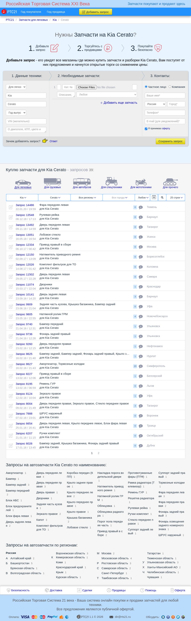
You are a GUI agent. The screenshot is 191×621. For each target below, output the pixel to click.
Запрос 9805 (24, 314)
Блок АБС (12, 500)
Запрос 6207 (24, 433)
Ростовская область (115, 563)
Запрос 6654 (24, 423)
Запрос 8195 (24, 383)
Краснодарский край (69, 567)
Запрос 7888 (24, 413)
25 (176, 197)
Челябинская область (161, 572)
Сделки (87, 590)
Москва (106, 553)
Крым (59, 572)
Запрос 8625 (24, 353)
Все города (119, 197)
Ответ (53, 141)
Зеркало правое (47, 513)
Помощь (150, 590)
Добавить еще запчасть (118, 102)
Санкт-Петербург (113, 573)
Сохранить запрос (170, 141)
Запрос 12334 (25, 244)
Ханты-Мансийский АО (162, 567)
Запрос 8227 (24, 373)
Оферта (180, 590)
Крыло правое (76, 511)
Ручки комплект (138, 513)
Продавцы (119, 590)
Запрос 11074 (25, 284)
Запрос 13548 (25, 215)
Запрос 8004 (24, 403)
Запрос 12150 (25, 254)
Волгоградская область (25, 573)
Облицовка (105, 505)
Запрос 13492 (25, 224)
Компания (177, 86)
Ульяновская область (161, 562)
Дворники (42, 498)
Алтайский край (20, 558)
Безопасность (20, 590)
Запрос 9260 (24, 344)
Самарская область (115, 568)
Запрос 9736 (24, 334)
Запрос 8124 (24, 393)
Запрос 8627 (24, 364)
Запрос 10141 (25, 294)
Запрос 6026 (24, 443)
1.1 (85, 617)
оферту (166, 128)
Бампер (11, 478)
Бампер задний (16, 484)
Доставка (56, 590)
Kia (23, 197)
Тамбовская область (115, 578)
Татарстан (154, 553)
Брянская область (22, 568)
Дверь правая (45, 492)
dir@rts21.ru (123, 616)
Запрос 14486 (25, 205)
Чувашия (153, 577)
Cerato (55, 197)
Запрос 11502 (25, 274)
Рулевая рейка (138, 507)
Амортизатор (14, 472)
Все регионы (87, 197)
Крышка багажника (79, 517)
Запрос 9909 (24, 304)
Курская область (67, 577)
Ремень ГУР (136, 492)
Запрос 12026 (25, 264)
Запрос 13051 (25, 234)
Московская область (115, 558)
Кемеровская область (70, 557)
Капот (40, 519)
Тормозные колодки (172, 482)
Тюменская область (160, 558)
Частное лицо (155, 86)
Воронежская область (70, 553)
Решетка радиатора (141, 498)
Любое (143, 197)
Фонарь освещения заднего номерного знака (171, 525)
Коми (59, 562)
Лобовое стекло (77, 527)
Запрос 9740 (24, 324)
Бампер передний (18, 490)
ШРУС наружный (170, 535)
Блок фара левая (17, 516)
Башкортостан (19, 563)
